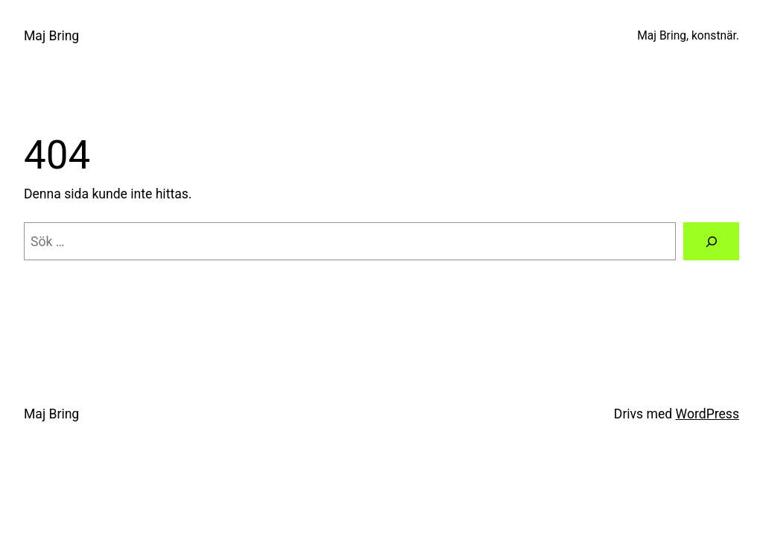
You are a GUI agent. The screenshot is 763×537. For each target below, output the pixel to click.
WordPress (707, 413)
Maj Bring (51, 35)
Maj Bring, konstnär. (688, 36)
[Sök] (711, 241)
